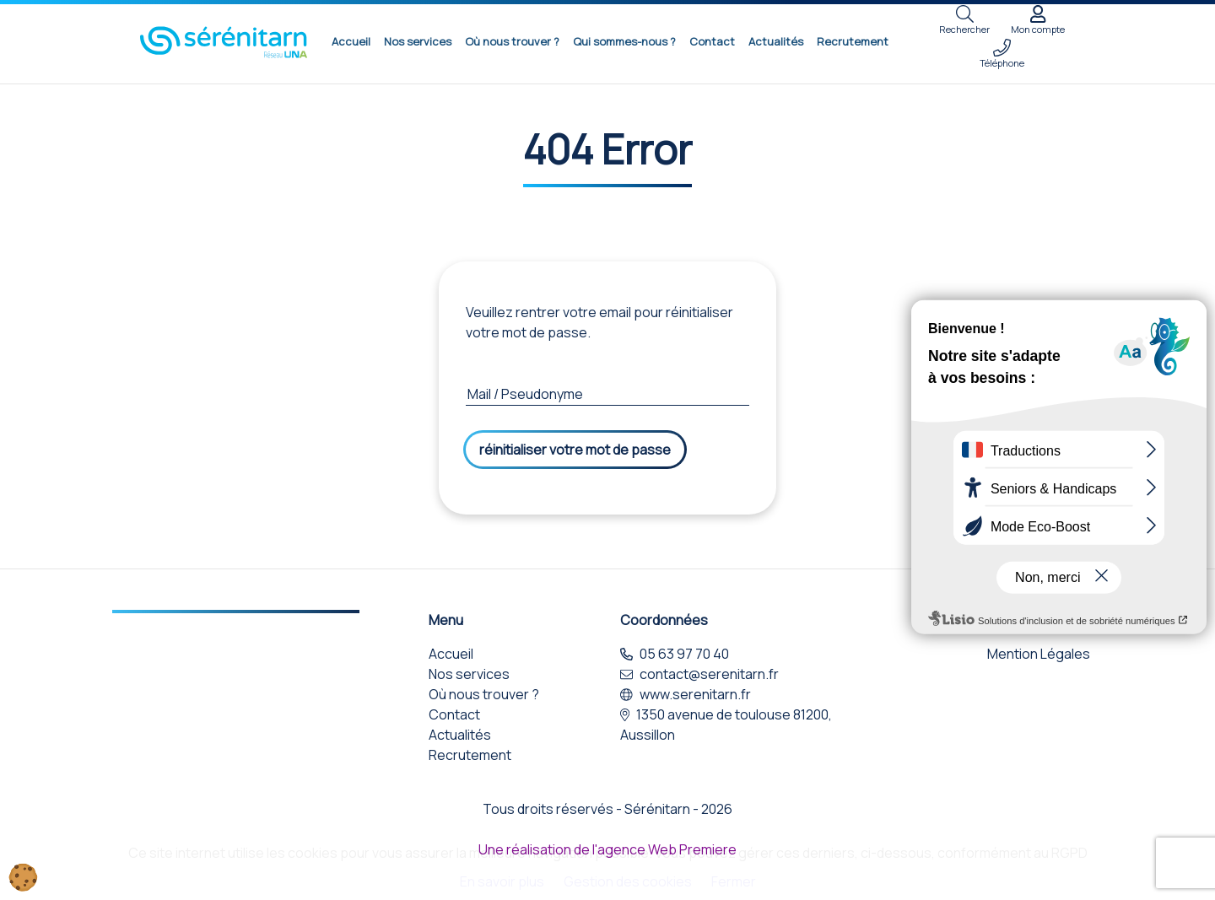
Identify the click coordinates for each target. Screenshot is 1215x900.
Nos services (417, 41)
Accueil (351, 41)
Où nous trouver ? (512, 41)
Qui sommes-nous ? (624, 41)
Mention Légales (1038, 653)
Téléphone (1002, 54)
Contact (712, 41)
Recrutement (852, 41)
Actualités (775, 41)
